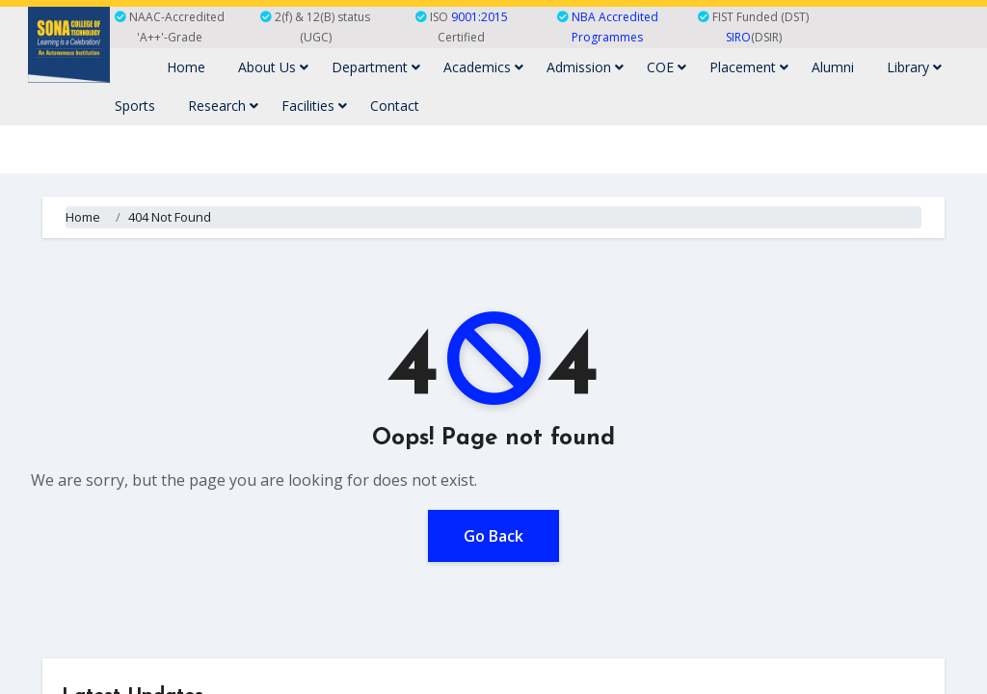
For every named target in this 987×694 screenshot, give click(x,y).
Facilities (314, 105)
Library (914, 67)
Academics (483, 67)
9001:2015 (479, 17)
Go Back (493, 536)
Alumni (833, 67)
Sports (135, 105)
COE (666, 67)
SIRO (738, 37)
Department (376, 67)
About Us (273, 67)
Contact (394, 105)
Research (223, 105)
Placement (748, 67)
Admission (585, 67)
